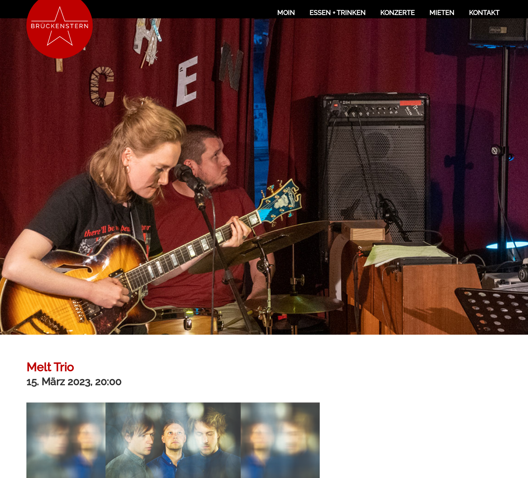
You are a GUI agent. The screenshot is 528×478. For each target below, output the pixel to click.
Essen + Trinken (337, 12)
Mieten (441, 12)
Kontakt (484, 12)
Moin (286, 12)
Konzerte (397, 12)
